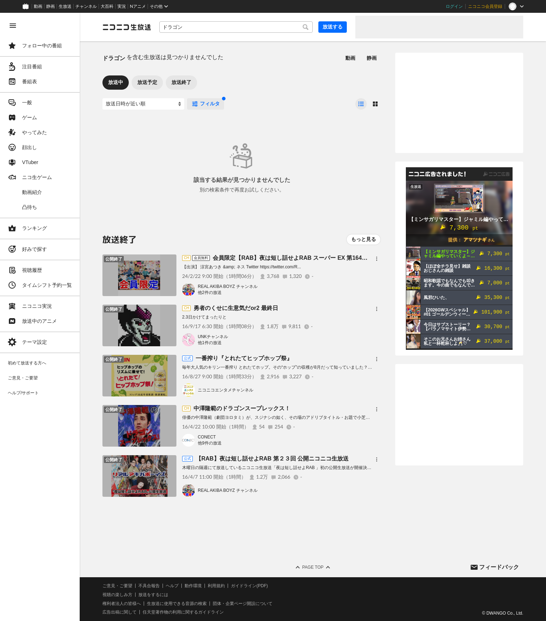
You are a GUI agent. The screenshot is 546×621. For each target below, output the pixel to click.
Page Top (312, 567)
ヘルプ (172, 586)
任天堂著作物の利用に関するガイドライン (183, 612)
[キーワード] (236, 27)
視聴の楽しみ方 (117, 594)
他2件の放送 (210, 292)
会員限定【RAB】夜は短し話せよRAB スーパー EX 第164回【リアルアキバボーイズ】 (324, 258)
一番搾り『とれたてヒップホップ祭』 (244, 358)
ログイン (454, 6)
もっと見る (363, 239)
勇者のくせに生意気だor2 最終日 (236, 308)
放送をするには (153, 595)
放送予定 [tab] (147, 82)
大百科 (107, 6)
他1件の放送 (210, 342)
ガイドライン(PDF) (249, 586)
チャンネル (86, 6)
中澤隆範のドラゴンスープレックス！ (242, 408)
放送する (333, 27)
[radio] (361, 104)
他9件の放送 (210, 443)
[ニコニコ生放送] (126, 27)
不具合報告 (149, 586)
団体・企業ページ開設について (242, 603)
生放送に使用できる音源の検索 (177, 603)
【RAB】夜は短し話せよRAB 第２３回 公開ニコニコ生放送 (272, 459)
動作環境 (193, 586)
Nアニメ (138, 6)
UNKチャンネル (213, 336)
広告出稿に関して (119, 612)
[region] (40, 317)
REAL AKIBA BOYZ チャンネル (228, 286)
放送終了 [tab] (181, 82)
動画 (38, 6)
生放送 (65, 6)
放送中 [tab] (115, 82)
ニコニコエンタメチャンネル (225, 390)
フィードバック (499, 567)
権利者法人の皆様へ (121, 603)
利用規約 (216, 586)
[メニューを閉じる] (13, 26)
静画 (50, 6)
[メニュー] (376, 258)
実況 (121, 6)
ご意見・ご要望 (117, 585)
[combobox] (236, 27)
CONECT (207, 437)
